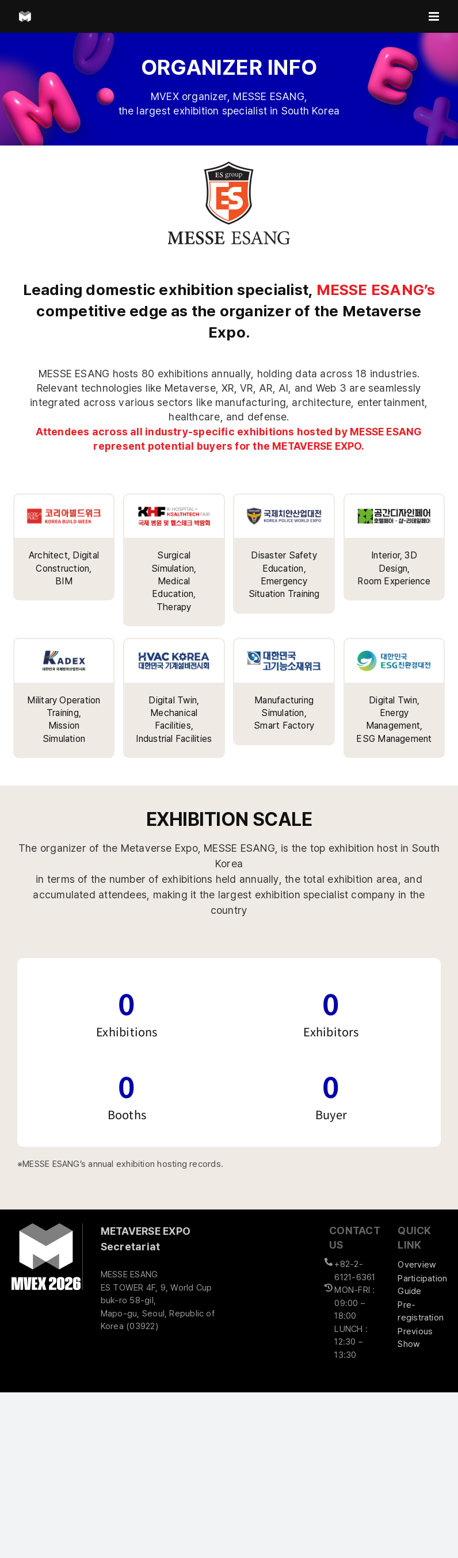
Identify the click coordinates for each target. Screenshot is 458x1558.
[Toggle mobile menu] (435, 16)
